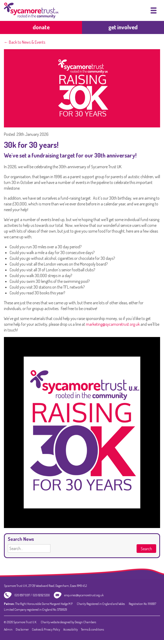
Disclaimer (22, 629)
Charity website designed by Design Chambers (68, 622)
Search (146, 548)
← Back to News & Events (24, 42)
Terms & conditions (92, 629)
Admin (8, 629)
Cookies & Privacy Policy (46, 629)
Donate (41, 27)
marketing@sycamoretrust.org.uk (113, 324)
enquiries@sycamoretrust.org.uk (84, 595)
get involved (123, 27)
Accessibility (70, 629)
